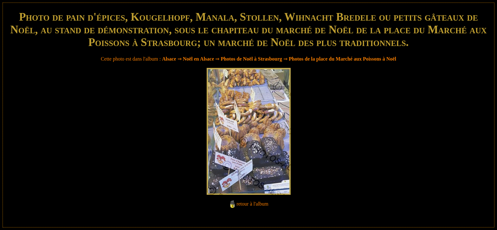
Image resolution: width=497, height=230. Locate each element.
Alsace (169, 59)
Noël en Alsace (198, 59)
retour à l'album (252, 204)
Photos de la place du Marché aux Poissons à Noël (342, 59)
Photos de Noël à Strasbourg (251, 59)
